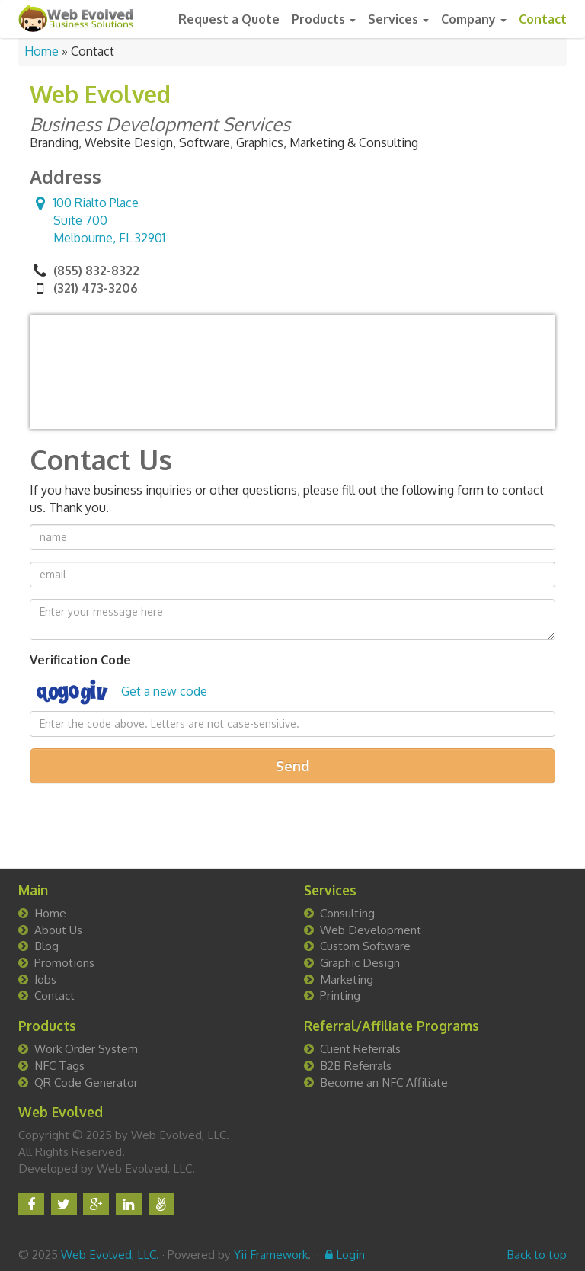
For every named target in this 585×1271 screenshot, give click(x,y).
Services (398, 19)
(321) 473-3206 (95, 288)
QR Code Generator (86, 1082)
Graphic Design (360, 962)
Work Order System (86, 1048)
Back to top (537, 1254)
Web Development (370, 929)
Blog (46, 945)
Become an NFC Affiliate (384, 1082)
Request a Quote (229, 19)
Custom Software (365, 945)
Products (324, 19)
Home (41, 51)
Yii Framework (271, 1254)
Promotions (64, 962)
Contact (543, 19)
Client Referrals (360, 1048)
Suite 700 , (97, 220)
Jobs (45, 979)
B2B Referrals (356, 1065)
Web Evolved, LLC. (110, 1254)
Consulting (347, 912)
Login (345, 1254)
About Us (58, 929)
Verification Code (80, 660)
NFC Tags (59, 1065)
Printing (340, 995)
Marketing (346, 979)
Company (474, 19)
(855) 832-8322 (96, 270)
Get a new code (164, 690)
